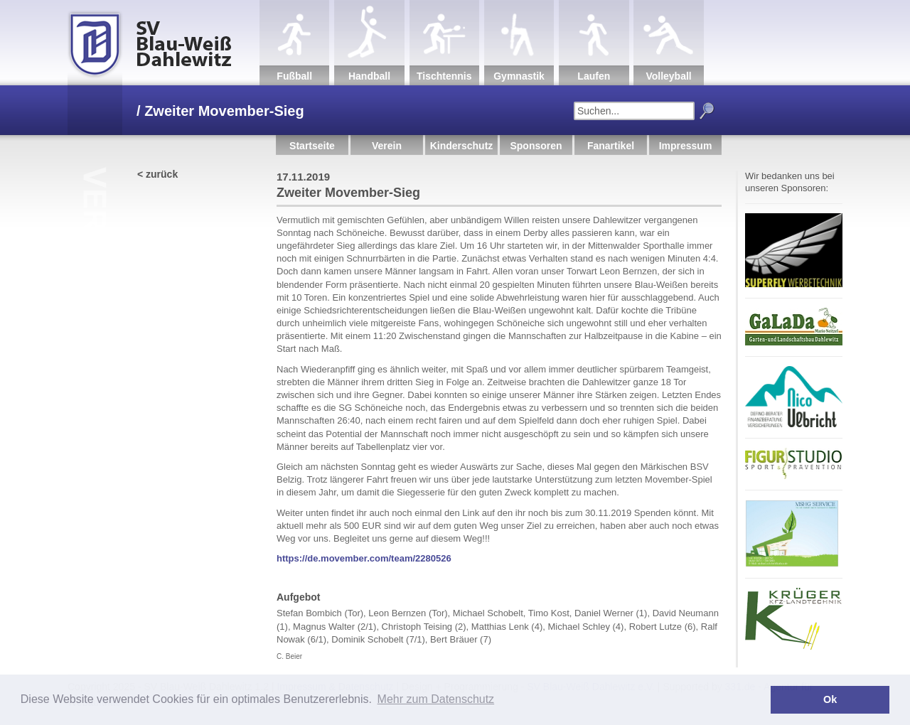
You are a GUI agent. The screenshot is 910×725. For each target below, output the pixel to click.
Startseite (312, 145)
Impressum (685, 145)
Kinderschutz (461, 145)
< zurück (157, 174)
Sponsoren (536, 145)
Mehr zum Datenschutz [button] (436, 699)
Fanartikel (610, 145)
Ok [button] (830, 699)
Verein (387, 145)
